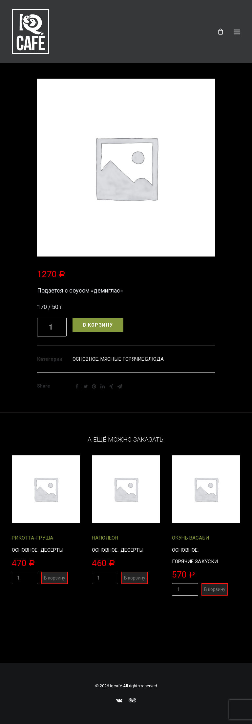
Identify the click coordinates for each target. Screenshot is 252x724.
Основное (85, 403)
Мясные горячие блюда (132, 403)
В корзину (98, 368)
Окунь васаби (190, 581)
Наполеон (105, 581)
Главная (85, 82)
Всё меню (114, 82)
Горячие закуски (195, 605)
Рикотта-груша (32, 581)
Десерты (51, 594)
